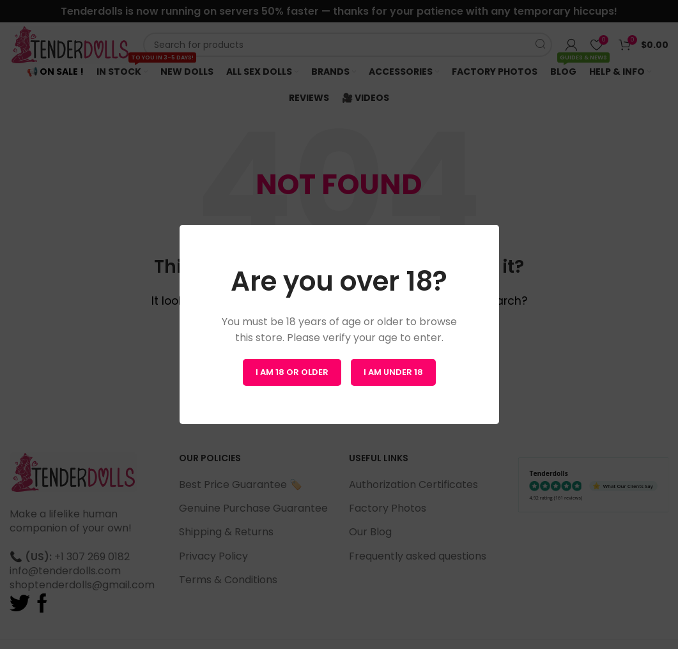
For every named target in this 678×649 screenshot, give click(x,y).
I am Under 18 (393, 372)
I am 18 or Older (292, 372)
